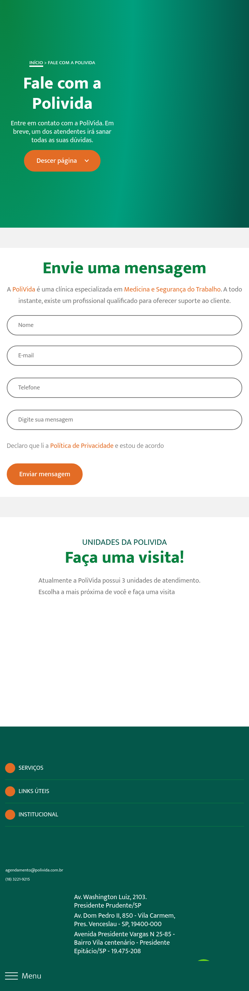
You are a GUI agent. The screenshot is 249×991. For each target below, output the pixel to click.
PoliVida (23, 289)
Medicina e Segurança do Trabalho (172, 289)
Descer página (54, 161)
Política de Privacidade (82, 446)
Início (33, 62)
